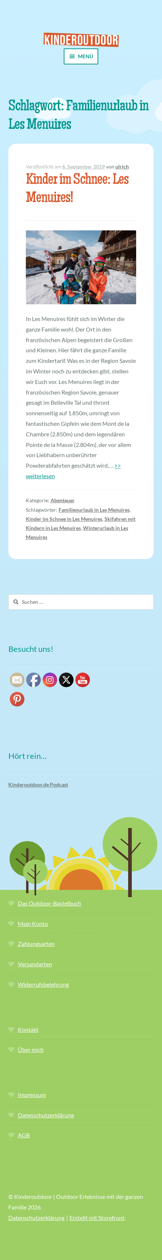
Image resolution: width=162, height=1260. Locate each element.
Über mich (31, 1049)
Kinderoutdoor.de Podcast (38, 784)
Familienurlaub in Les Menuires (94, 510)
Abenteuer (63, 500)
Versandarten (35, 963)
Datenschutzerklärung (46, 1115)
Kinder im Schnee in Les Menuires (64, 519)
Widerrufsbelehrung (43, 984)
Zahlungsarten (36, 943)
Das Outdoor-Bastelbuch (49, 903)
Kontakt (28, 1029)
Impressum (32, 1094)
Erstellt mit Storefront (97, 1217)
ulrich (122, 166)
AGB (24, 1135)
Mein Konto (33, 923)
